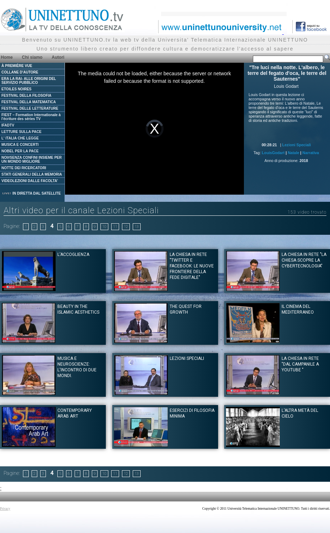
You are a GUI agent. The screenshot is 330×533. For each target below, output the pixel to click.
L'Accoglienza (73, 254)
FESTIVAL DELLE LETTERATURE (29, 108)
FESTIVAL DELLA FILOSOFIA (26, 95)
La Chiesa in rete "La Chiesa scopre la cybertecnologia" (304, 260)
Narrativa (310, 153)
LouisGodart (273, 153)
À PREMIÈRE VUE (16, 66)
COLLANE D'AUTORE (19, 72)
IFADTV (7, 125)
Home (7, 57)
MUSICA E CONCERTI (20, 145)
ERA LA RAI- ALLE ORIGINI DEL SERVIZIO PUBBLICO (28, 81)
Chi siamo (32, 57)
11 (115, 226)
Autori (58, 57)
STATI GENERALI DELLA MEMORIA (31, 174)
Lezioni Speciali (296, 145)
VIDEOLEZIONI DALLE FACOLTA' (29, 181)
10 (104, 226)
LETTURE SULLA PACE (21, 132)
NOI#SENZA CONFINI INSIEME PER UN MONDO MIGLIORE (31, 159)
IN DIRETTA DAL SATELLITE (31, 193)
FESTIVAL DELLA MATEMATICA (28, 102)
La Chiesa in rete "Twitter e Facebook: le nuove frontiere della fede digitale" (192, 266)
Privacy (5, 508)
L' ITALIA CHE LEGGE (20, 138)
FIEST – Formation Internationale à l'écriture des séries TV (31, 117)
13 (137, 226)
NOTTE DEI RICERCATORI (23, 168)
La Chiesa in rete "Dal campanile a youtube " (300, 364)
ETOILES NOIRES (16, 89)
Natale (293, 153)
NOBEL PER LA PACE (20, 151)
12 (126, 226)
